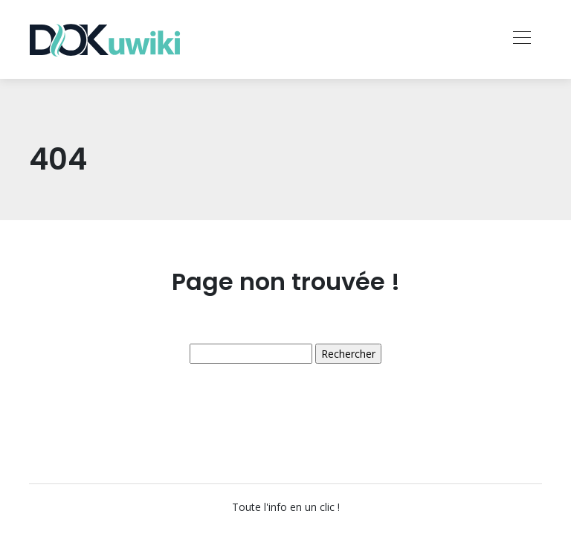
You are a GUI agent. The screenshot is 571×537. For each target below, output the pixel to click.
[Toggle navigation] (521, 39)
